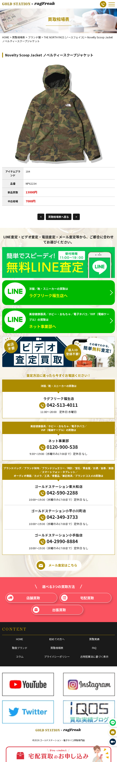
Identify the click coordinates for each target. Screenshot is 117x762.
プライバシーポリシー (57, 656)
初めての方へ (57, 639)
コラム (20, 656)
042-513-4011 (58, 405)
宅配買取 (77, 598)
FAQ (94, 648)
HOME (19, 639)
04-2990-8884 (58, 541)
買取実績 (94, 639)
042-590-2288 (58, 492)
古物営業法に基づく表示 (94, 656)
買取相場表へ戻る (58, 217)
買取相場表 (56, 648)
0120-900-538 (58, 447)
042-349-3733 (58, 517)
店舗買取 (23, 598)
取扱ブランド (19, 648)
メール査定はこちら (57, 565)
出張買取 (49, 610)
